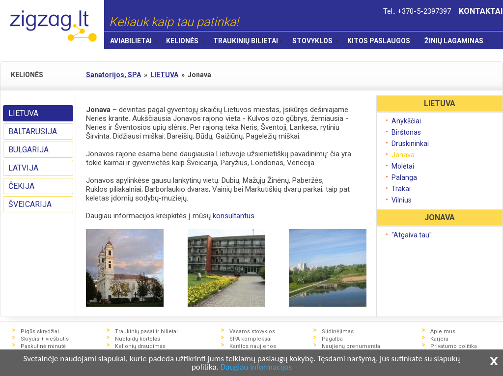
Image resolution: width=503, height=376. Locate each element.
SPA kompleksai (250, 339)
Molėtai (402, 166)
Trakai (401, 189)
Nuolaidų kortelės (137, 339)
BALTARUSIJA (32, 131)
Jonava (403, 155)
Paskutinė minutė (43, 346)
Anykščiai (406, 121)
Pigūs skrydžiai (40, 331)
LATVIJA (23, 168)
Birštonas (406, 132)
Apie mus (442, 331)
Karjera (439, 339)
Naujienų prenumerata (351, 346)
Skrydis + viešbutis (45, 339)
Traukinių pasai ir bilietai (146, 331)
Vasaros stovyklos (252, 331)
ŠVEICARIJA (30, 204)
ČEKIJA (21, 186)
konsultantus (233, 215)
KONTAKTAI (481, 11)
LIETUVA (23, 113)
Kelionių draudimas (140, 346)
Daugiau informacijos (256, 367)
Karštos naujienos (252, 346)
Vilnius (401, 200)
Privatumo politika (453, 346)
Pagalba (332, 339)
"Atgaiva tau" (411, 235)
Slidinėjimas (338, 331)
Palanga (404, 177)
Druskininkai (410, 143)
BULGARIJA (28, 149)
